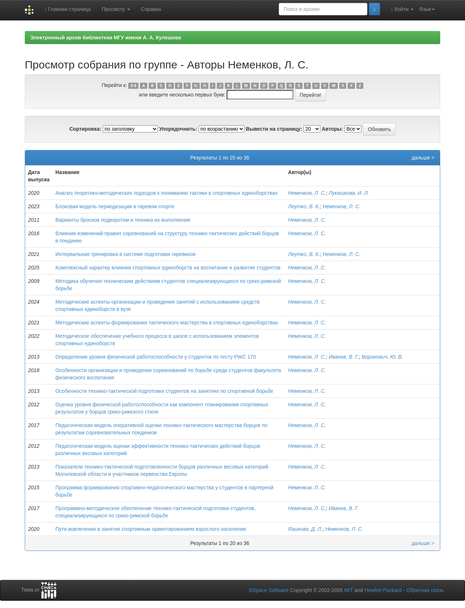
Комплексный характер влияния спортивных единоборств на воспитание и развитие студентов (167, 268)
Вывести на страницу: (274, 129)
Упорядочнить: (178, 129)
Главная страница (67, 9)
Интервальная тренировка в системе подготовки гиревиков (125, 254)
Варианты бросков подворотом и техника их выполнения (122, 220)
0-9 (133, 85)
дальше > (422, 158)
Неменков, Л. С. (307, 193)
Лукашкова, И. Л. (349, 193)
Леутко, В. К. (304, 206)
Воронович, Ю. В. (382, 357)
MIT (348, 590)
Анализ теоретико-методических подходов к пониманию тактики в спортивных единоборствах (166, 193)
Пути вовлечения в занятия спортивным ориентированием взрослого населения (150, 529)
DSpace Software (269, 590)
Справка (151, 9)
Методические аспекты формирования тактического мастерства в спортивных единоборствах (166, 322)
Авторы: (332, 129)
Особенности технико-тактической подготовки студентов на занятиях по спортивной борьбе (164, 391)
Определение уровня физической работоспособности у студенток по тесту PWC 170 (155, 357)
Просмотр (116, 9)
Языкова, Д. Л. (305, 529)
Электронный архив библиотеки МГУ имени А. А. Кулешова (105, 37)
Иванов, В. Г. (344, 357)
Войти (402, 9)
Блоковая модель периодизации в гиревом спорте (114, 206)
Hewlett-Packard (383, 590)
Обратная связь (425, 590)
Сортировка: (85, 129)
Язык (427, 9)
